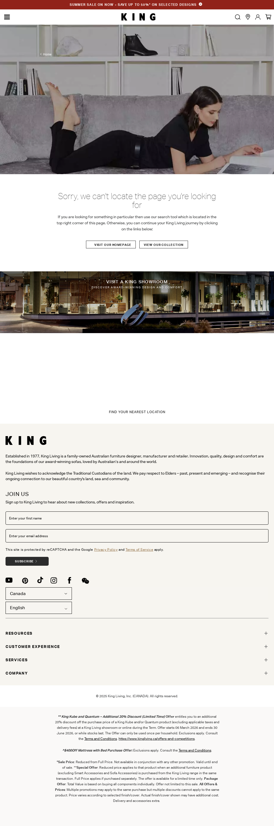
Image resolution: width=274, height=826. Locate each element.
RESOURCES (19, 633)
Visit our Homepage (112, 245)
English (17, 607)
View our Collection (164, 245)
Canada (38, 593)
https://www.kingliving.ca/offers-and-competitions (157, 739)
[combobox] (39, 608)
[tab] (137, 633)
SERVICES (17, 660)
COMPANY (17, 673)
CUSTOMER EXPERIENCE (33, 646)
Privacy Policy (106, 549)
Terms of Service (139, 549)
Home (47, 55)
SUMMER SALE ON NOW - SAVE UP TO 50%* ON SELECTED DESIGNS (133, 4)
